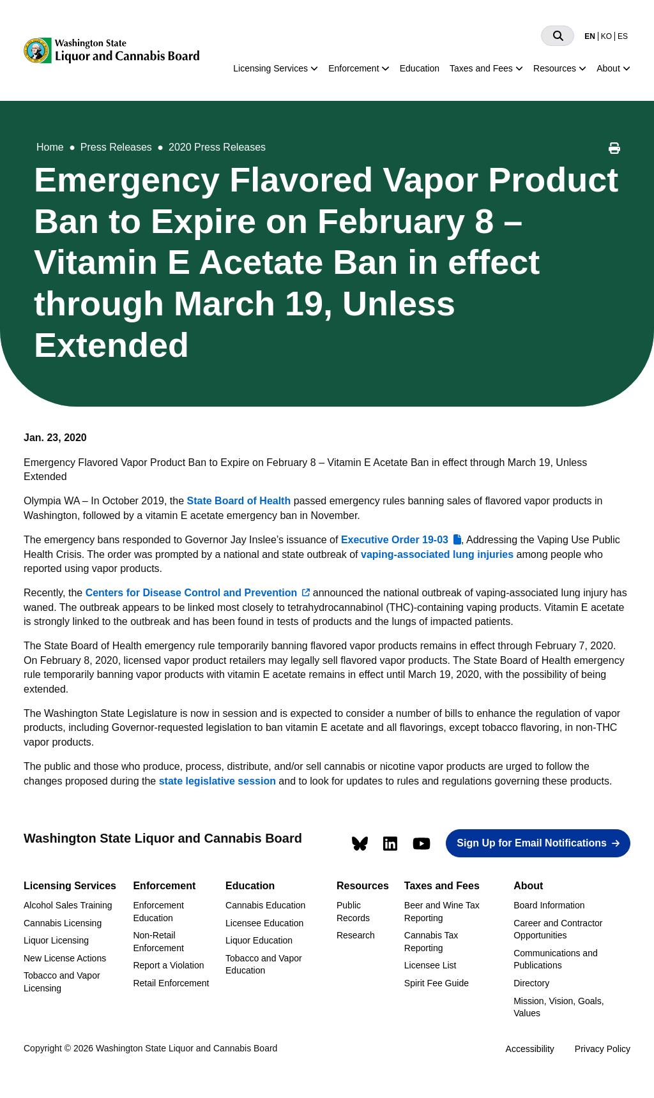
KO (606, 36)
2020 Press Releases (217, 147)
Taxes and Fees (481, 68)
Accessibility (530, 1049)
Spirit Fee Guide (436, 983)
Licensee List (430, 965)
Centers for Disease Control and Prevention (192, 592)
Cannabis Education (265, 905)
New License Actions (65, 958)
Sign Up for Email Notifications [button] (532, 843)
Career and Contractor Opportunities (557, 929)
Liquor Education (259, 940)
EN (589, 36)
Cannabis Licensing (63, 923)
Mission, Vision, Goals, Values (558, 1007)
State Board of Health (239, 500)
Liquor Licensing (56, 940)
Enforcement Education (158, 911)
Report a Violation (168, 965)
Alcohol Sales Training (68, 905)
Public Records (353, 911)
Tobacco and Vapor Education (263, 964)
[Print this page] (614, 150)
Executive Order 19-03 (394, 539)
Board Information (548, 905)
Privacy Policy (602, 1049)
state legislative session (217, 781)
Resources (554, 68)
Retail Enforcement (171, 983)
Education (419, 68)
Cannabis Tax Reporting (431, 941)
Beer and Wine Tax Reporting (442, 911)
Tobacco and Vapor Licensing (62, 981)
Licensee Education (264, 923)
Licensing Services (270, 68)
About (608, 68)
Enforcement (353, 68)
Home (50, 147)
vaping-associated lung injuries (437, 554)
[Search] (557, 36)
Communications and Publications (555, 959)
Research (356, 935)
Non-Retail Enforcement (158, 941)
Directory (531, 983)
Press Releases (116, 147)
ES (623, 36)
